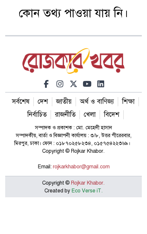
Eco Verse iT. (87, 191)
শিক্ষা (128, 102)
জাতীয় (64, 102)
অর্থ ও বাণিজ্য (97, 102)
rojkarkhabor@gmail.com (81, 166)
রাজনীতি (65, 114)
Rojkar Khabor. (87, 183)
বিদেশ (111, 114)
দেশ (43, 102)
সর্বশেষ (21, 102)
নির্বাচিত (37, 114)
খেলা (90, 114)
